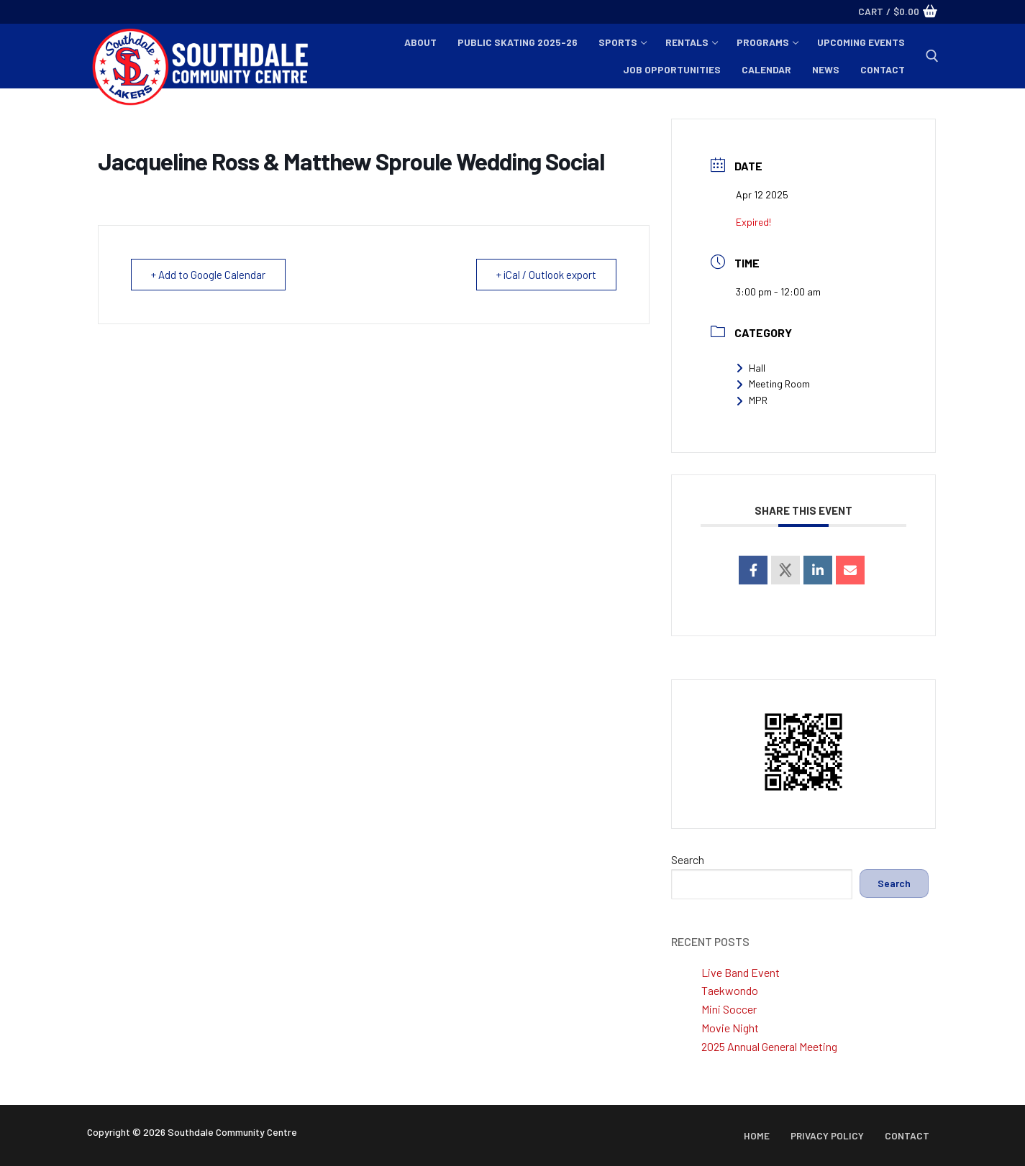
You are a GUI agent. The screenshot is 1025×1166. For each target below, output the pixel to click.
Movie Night (730, 1027)
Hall (750, 368)
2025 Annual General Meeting (769, 1046)
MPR (751, 400)
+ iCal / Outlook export (545, 274)
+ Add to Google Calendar (209, 274)
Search (687, 859)
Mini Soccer (729, 1009)
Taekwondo (729, 990)
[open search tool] (932, 56)
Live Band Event (740, 972)
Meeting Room (773, 383)
